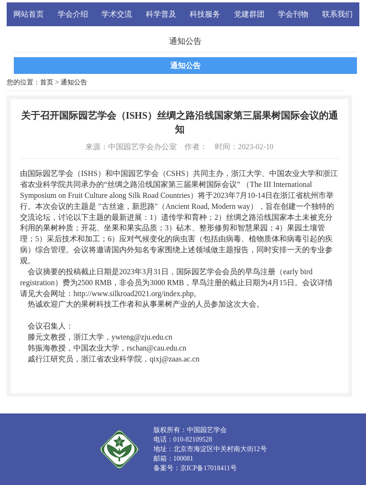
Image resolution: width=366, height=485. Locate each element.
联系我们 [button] (337, 14)
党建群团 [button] (249, 14)
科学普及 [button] (161, 14)
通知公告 (185, 66)
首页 (46, 82)
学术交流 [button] (117, 14)
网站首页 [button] (28, 14)
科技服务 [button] (205, 14)
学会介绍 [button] (73, 14)
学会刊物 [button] (293, 14)
